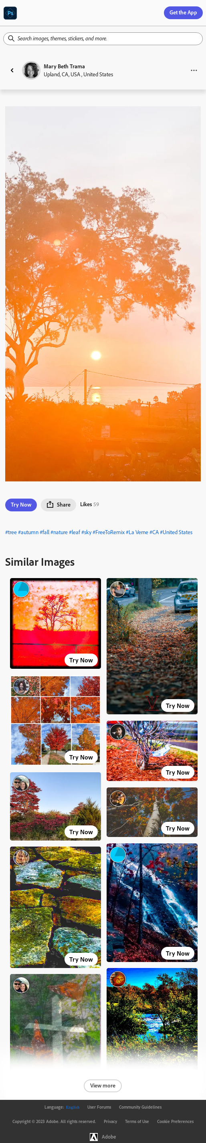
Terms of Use (137, 1121)
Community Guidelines (140, 1107)
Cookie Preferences (175, 1121)
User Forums (99, 1107)
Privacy (110, 1121)
